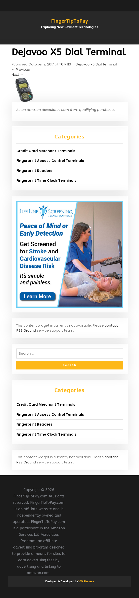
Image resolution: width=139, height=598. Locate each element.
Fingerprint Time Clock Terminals (46, 180)
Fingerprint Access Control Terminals (50, 160)
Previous (21, 69)
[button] (70, 42)
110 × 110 (65, 64)
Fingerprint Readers (34, 170)
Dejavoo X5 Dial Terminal (96, 64)
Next (17, 74)
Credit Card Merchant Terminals (45, 150)
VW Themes (86, 581)
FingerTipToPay (69, 21)
